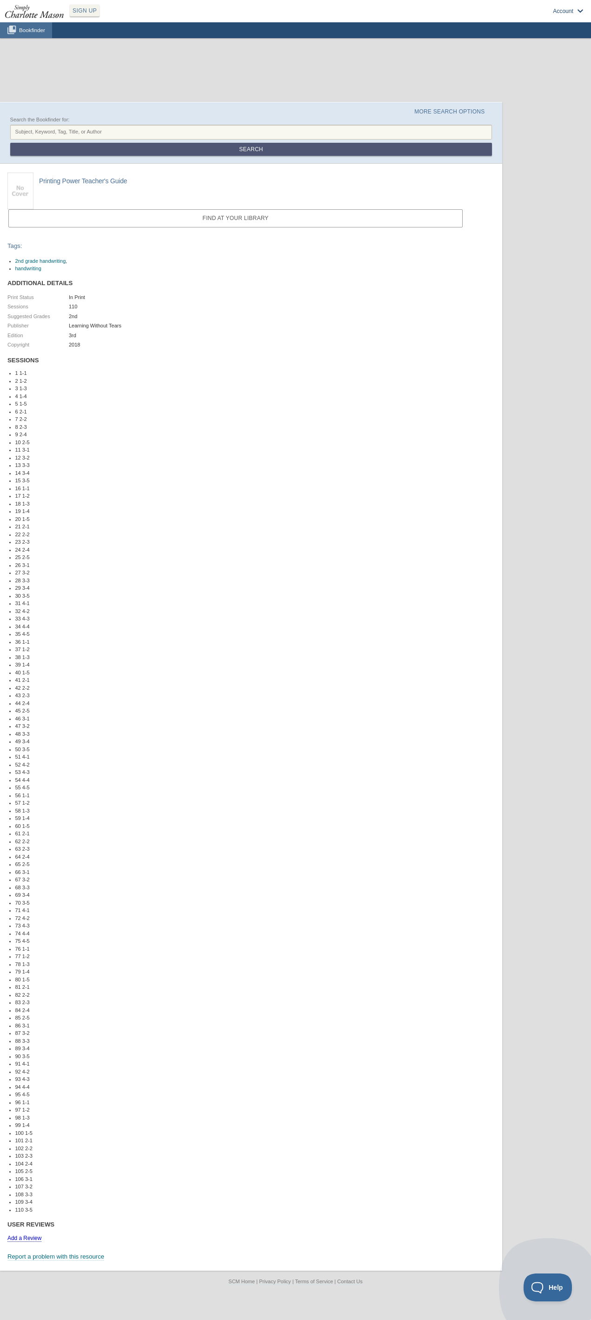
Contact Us (349, 1281)
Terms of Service (314, 1281)
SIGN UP (85, 10)
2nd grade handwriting (40, 261)
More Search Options (449, 111)
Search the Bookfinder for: (40, 119)
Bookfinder (32, 30)
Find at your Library (236, 218)
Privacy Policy (275, 1281)
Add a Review (24, 1238)
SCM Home (241, 1281)
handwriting (28, 268)
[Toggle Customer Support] (548, 1287)
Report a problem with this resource (55, 1256)
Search (251, 149)
